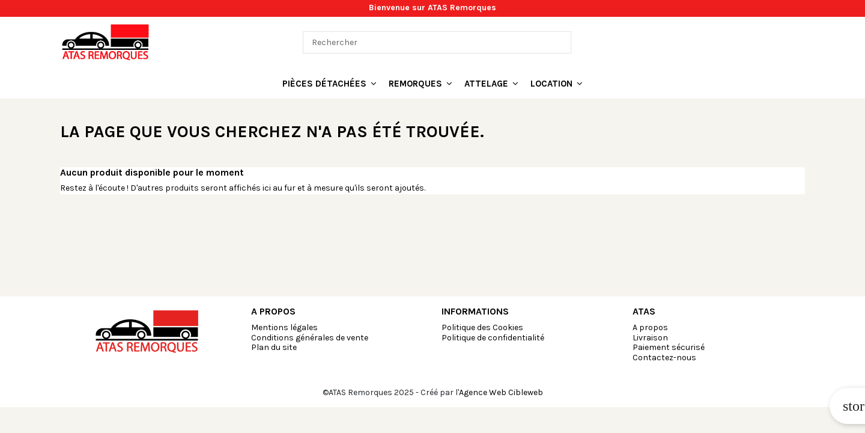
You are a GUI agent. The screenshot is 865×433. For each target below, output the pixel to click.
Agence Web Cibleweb (501, 392)
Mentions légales (284, 327)
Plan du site (274, 347)
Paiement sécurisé (669, 347)
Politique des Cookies (482, 327)
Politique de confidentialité (493, 337)
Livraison (650, 337)
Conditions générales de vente (309, 337)
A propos (650, 327)
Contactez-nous (664, 357)
